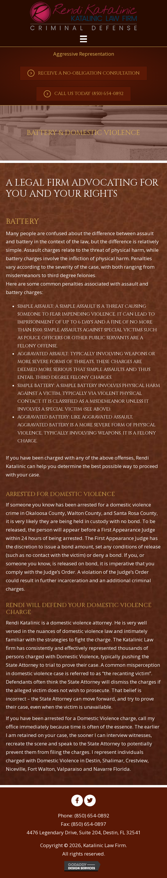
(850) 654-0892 (91, 815)
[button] (83, 73)
